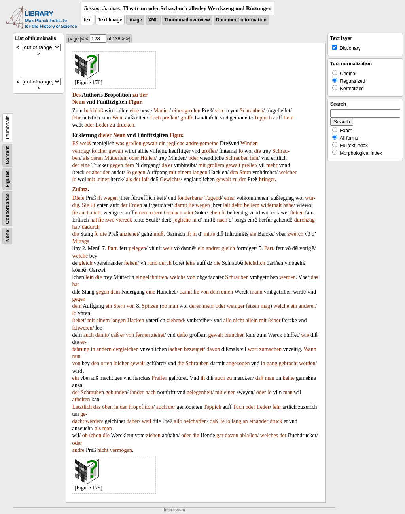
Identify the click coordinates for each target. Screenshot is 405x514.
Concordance (7, 208)
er (170, 165)
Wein (118, 118)
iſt (99, 198)
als (86, 158)
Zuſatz (79, 189)
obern (156, 213)
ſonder (137, 392)
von (219, 111)
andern (104, 349)
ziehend (175, 320)
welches (269, 435)
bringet (267, 179)
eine (134, 111)
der (144, 95)
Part (112, 248)
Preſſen (159, 378)
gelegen (137, 248)
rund (153, 263)
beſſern (251, 205)
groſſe (186, 118)
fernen (143, 335)
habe (288, 205)
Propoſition (140, 407)
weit (167, 248)
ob (164, 306)
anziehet (129, 234)
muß (158, 234)
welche (80, 256)
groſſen (193, 111)
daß (115, 335)
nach (222, 220)
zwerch (295, 234)
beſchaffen (195, 421)
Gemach (173, 213)
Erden (135, 205)
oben (107, 407)
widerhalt (271, 205)
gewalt (150, 143)
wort (253, 349)
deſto (237, 205)
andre (192, 143)
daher (133, 421)
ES (75, 143)
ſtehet (78, 320)
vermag (80, 151)
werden (287, 277)
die (257, 151)
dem (129, 165)
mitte (209, 234)
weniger (235, 306)
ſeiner (103, 179)
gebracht (288, 363)
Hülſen (147, 158)
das (314, 277)
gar (219, 435)
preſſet (249, 165)
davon (213, 349)
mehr (272, 165)
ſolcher (99, 151)
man (173, 306)
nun (76, 356)
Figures (7, 178)
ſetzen (252, 306)
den (234, 172)
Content (7, 155)
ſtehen (297, 213)
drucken (125, 125)
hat (93, 220)
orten (106, 363)
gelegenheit (199, 392)
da (164, 165)
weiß (85, 143)
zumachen (270, 349)
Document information (241, 20)
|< (82, 39)
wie (305, 335)
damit (180, 205)
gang (272, 363)
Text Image (110, 20)
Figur (135, 102)
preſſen (170, 118)
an (245, 421)
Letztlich (82, 407)
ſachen (175, 349)
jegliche (175, 143)
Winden (249, 143)
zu (135, 95)
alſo (227, 320)
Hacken (135, 320)
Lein (289, 118)
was (120, 143)
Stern (245, 172)
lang (236, 421)
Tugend (212, 198)
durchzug (304, 220)
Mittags (80, 241)
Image (135, 20)
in (194, 220)
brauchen (234, 335)
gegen (116, 165)
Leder (102, 125)
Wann (309, 349)
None (7, 236)
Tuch (155, 118)
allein (252, 320)
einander (258, 421)
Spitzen (150, 306)
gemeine (209, 143)
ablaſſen (248, 435)
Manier (161, 111)
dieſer (105, 135)
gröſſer (209, 151)
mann (256, 292)
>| (128, 39)
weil (146, 421)
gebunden (116, 392)
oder (89, 125)
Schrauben (251, 111)
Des (76, 95)
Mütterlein (116, 158)
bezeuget (194, 349)
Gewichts (170, 179)
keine (289, 378)
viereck (124, 220)
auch (84, 213)
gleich (228, 248)
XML (153, 20)
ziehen (153, 435)
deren (97, 158)
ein (162, 143)
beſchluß (93, 111)
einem (184, 172)
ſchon (95, 435)
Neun (78, 102)
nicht (96, 213)
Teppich (263, 118)
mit (202, 165)
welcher (288, 172)
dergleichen (126, 349)
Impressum (174, 510)
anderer (307, 306)
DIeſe (78, 198)
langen (200, 172)
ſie (191, 205)
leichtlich (254, 263)
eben (215, 213)
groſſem (216, 165)
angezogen (238, 363)
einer (178, 111)
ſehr (76, 118)
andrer (213, 248)
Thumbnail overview (187, 20)
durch (165, 263)
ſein (254, 158)
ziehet (157, 335)
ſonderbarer (190, 198)
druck (276, 421)
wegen (110, 198)
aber (96, 172)
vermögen (121, 450)
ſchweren (82, 328)
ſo (241, 151)
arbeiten (81, 399)
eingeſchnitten (151, 277)
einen (227, 292)
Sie (85, 205)
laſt (145, 179)
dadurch (91, 227)
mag (265, 306)
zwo (109, 220)
